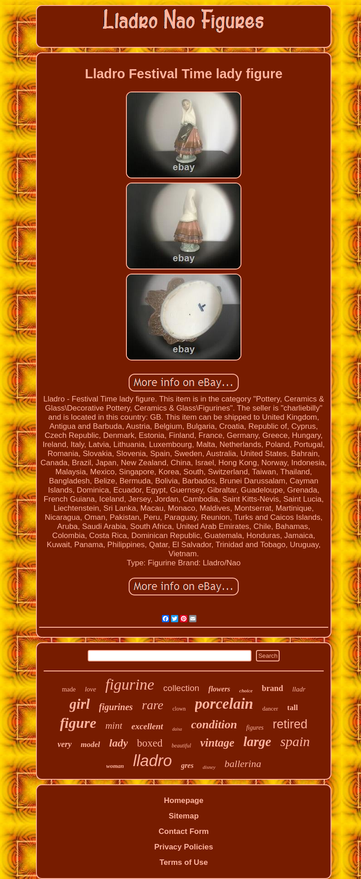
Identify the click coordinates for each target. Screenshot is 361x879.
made (68, 689)
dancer (270, 708)
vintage (217, 743)
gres (187, 765)
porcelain (224, 704)
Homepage (184, 800)
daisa (177, 729)
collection (181, 688)
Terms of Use (184, 862)
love (90, 689)
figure (78, 723)
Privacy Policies (183, 847)
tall (292, 707)
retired (290, 724)
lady (118, 743)
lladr (299, 689)
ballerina (243, 763)
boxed (149, 743)
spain (295, 741)
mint (113, 725)
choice (245, 690)
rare (152, 705)
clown (179, 709)
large (257, 741)
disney (209, 767)
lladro (152, 760)
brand (272, 688)
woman (115, 765)
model (90, 744)
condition (214, 724)
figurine (129, 684)
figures (254, 727)
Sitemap (184, 816)
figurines (116, 707)
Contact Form (184, 831)
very (65, 744)
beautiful (181, 745)
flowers (219, 689)
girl (80, 704)
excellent (147, 726)
